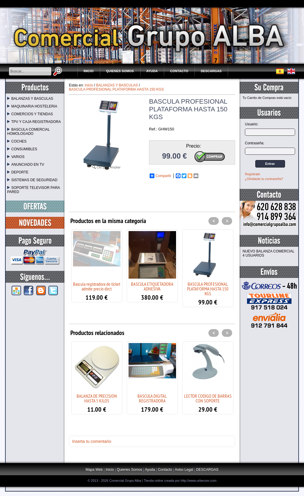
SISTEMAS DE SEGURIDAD (32, 180)
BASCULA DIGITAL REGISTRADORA (152, 398)
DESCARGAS (211, 71)
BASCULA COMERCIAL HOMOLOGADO (28, 131)
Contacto (179, 71)
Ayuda (152, 71)
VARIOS (15, 157)
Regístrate (252, 174)
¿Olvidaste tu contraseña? (264, 179)
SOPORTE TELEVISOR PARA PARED (33, 190)
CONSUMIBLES (22, 149)
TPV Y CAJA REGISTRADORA (34, 122)
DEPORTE (17, 172)
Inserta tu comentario (91, 441)
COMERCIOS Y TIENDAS (30, 114)
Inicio (89, 71)
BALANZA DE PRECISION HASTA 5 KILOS (97, 398)
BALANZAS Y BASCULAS (30, 99)
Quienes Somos (120, 71)
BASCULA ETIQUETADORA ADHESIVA (152, 286)
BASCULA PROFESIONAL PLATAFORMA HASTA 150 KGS (207, 288)
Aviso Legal (184, 469)
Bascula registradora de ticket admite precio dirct (96, 286)
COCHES (16, 141)
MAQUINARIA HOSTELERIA (32, 106)
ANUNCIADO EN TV (25, 164)
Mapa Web (95, 469)
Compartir (160, 175)
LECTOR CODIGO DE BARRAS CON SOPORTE (208, 398)
